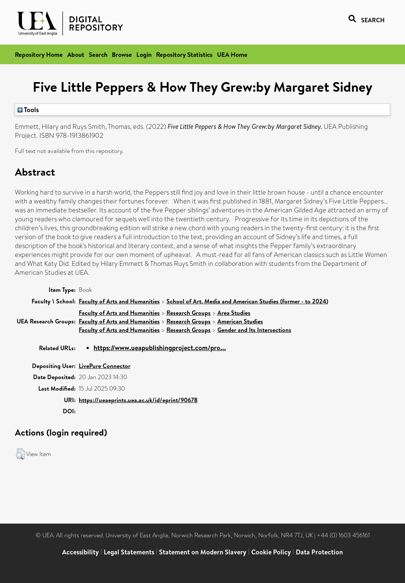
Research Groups (188, 313)
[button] (20, 454)
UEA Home (232, 54)
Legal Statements (129, 552)
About (75, 54)
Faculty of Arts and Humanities (119, 301)
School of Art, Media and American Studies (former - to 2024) (247, 301)
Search (98, 54)
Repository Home (39, 54)
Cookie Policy (271, 552)
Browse (122, 54)
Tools (28, 109)
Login (144, 54)
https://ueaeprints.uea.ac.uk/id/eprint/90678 (138, 400)
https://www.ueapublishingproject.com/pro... (160, 347)
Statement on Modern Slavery (202, 552)
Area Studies (233, 313)
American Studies (240, 321)
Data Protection (319, 552)
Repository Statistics (184, 54)
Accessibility (80, 552)
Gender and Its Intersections (254, 330)
